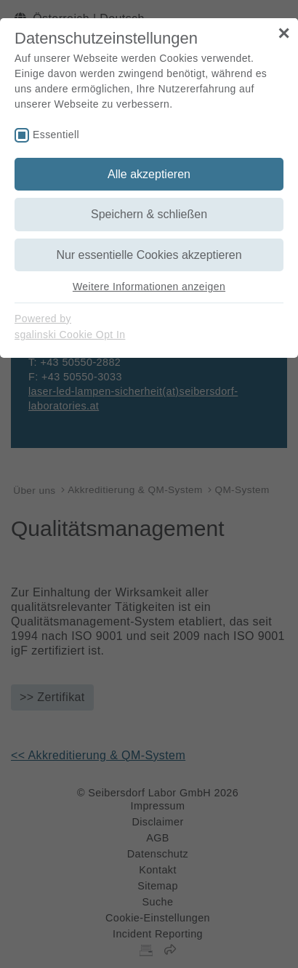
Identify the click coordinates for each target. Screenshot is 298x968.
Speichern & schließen (149, 214)
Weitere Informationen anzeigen (149, 286)
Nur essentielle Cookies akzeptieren (148, 255)
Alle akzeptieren (149, 174)
